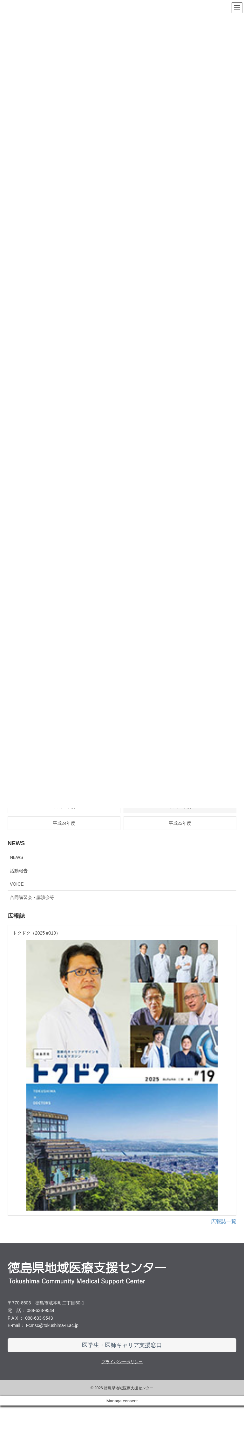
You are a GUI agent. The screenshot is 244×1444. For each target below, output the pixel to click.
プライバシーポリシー (122, 1400)
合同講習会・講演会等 (32, 897)
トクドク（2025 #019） (36, 933)
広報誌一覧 (223, 1259)
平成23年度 (180, 823)
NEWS (16, 857)
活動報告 (19, 870)
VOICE (17, 884)
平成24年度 (64, 823)
